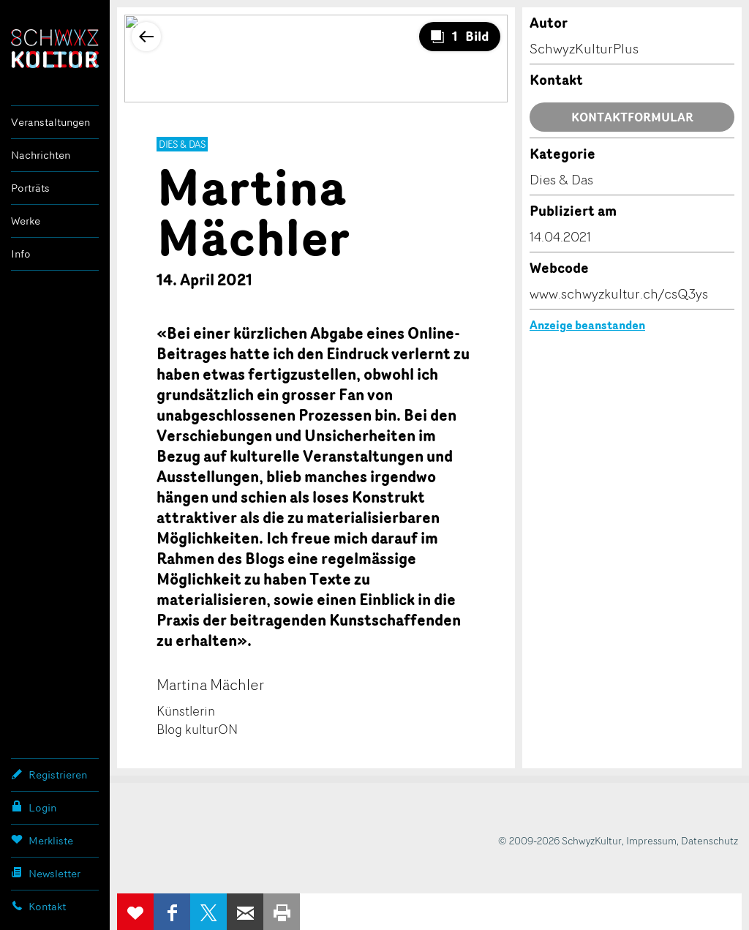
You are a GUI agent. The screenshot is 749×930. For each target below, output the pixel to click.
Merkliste (42, 840)
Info (21, 253)
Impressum (651, 840)
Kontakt (38, 906)
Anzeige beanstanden (587, 325)
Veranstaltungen (50, 122)
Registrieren (49, 774)
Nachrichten (40, 154)
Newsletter (45, 873)
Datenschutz (709, 840)
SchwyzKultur (55, 48)
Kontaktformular (632, 117)
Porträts (30, 187)
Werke (25, 220)
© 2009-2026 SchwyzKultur (560, 840)
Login (33, 807)
